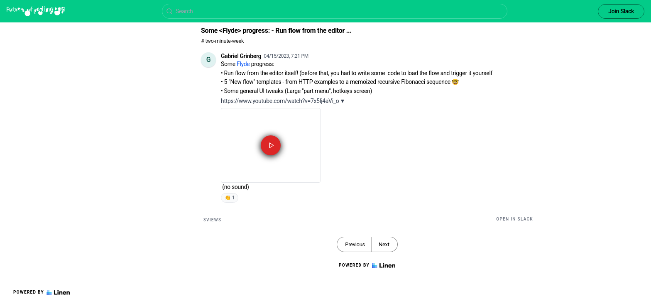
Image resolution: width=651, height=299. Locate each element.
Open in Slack (514, 219)
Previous (355, 244)
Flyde (243, 64)
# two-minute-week (222, 41)
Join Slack (621, 11)
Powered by (41, 292)
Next (384, 244)
